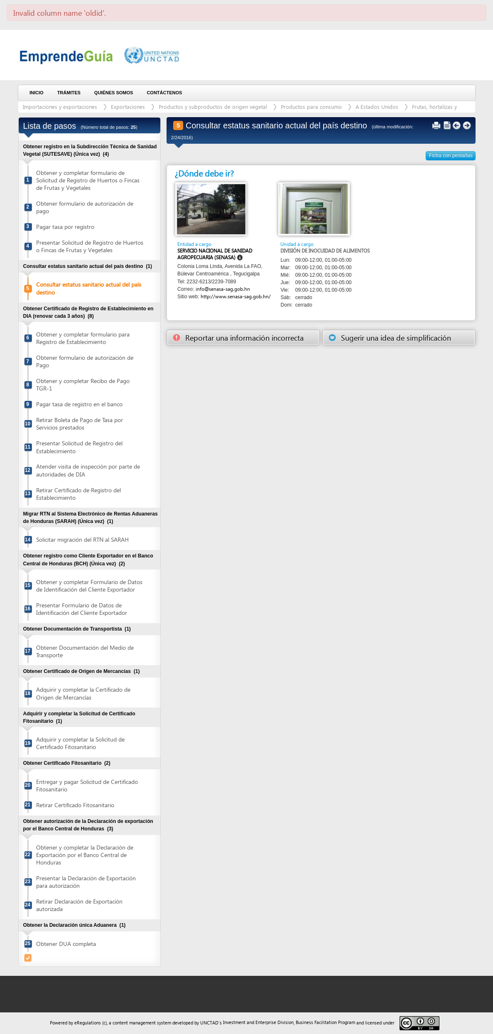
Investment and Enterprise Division (258, 1022)
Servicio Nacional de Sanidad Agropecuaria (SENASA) (214, 254)
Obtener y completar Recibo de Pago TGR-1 (83, 384)
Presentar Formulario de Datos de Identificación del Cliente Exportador (81, 608)
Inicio (36, 92)
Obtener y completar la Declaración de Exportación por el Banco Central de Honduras (84, 854)
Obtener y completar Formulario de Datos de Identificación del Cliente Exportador (89, 585)
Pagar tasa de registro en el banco (79, 404)
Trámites (69, 92)
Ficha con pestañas (451, 155)
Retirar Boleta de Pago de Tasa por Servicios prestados (79, 423)
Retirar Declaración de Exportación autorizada (79, 905)
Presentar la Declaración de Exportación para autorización (86, 881)
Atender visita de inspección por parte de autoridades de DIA (88, 470)
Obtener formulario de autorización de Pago (84, 361)
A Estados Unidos (377, 106)
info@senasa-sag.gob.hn (223, 289)
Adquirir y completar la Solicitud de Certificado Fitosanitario (80, 743)
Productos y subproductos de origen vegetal (213, 106)
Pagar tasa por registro (65, 227)
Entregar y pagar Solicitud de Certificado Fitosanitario (87, 785)
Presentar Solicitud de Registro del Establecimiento (79, 446)
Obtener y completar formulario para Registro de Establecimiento (83, 338)
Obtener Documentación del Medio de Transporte (85, 651)
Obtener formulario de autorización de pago (84, 207)
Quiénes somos (113, 92)
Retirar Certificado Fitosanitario (75, 805)
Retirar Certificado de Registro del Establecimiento (78, 493)
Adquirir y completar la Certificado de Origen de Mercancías (83, 693)
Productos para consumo (311, 106)
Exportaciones (128, 106)
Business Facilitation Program (325, 1022)
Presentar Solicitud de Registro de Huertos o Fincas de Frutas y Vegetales (89, 246)
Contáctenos (164, 92)
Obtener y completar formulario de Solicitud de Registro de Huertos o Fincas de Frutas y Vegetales (88, 180)
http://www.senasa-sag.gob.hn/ (236, 296)
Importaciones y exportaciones (60, 106)
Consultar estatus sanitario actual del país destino (88, 288)
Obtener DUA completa (66, 944)
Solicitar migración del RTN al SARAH (82, 539)
